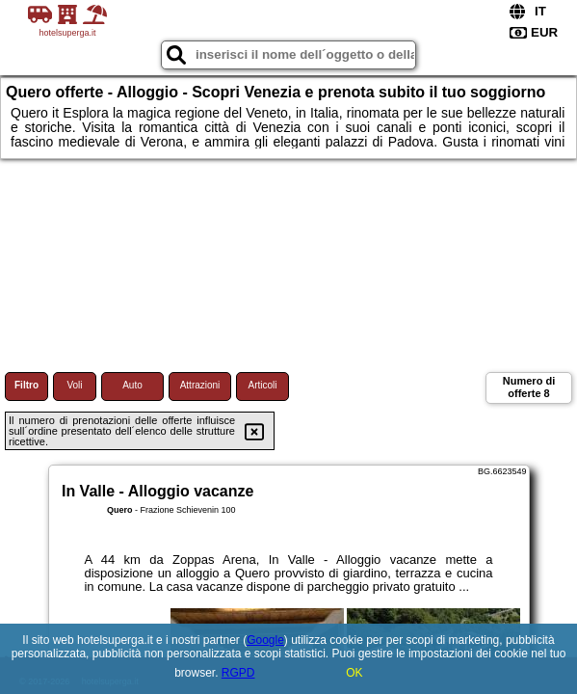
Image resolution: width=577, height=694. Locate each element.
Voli (74, 385)
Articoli (262, 385)
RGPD (238, 673)
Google (265, 640)
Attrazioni (200, 385)
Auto (132, 385)
